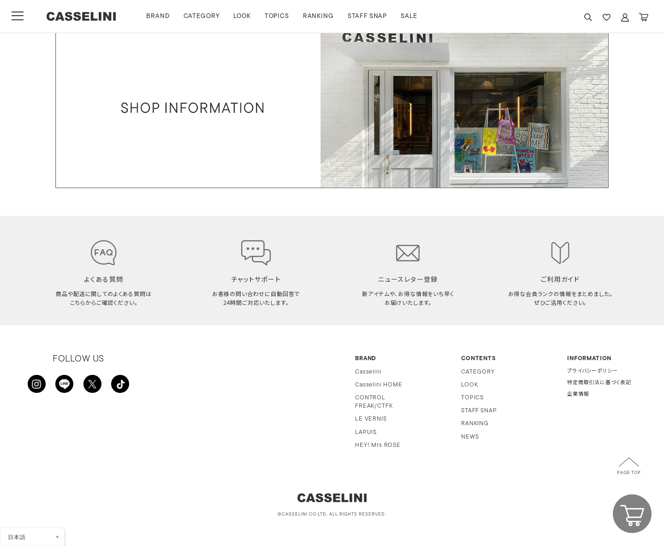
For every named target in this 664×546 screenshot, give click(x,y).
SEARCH (588, 17)
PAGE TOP (629, 473)
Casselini (368, 372)
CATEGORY (204, 16)
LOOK (245, 16)
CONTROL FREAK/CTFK (373, 402)
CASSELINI (82, 16)
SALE (412, 16)
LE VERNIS (371, 419)
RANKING (321, 16)
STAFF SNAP (370, 16)
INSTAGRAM (37, 384)
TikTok (120, 384)
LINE (64, 384)
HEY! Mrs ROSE (378, 445)
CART (643, 17)
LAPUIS (366, 432)
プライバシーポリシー (592, 371)
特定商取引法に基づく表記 (599, 383)
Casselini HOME (379, 385)
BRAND (160, 16)
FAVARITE (606, 17)
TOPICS (279, 16)
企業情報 (578, 394)
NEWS (470, 437)
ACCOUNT (625, 17)
